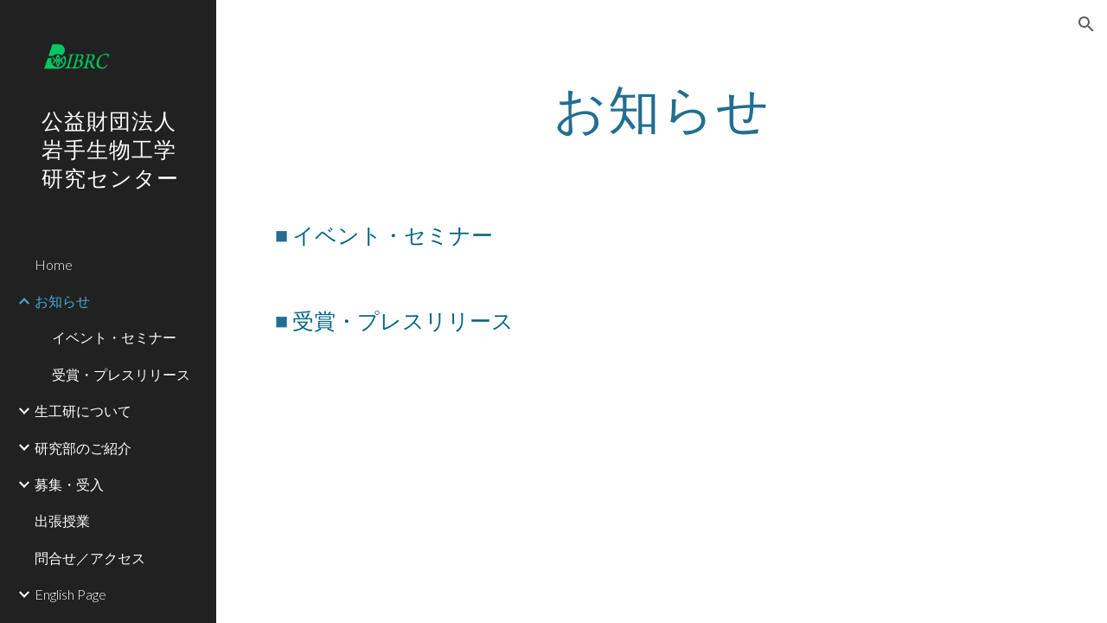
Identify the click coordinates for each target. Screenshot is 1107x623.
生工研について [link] (83, 410)
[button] (1086, 24)
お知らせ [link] (62, 300)
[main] (662, 108)
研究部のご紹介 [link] (83, 448)
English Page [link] (70, 594)
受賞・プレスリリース (403, 320)
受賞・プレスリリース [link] (121, 374)
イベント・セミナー (392, 234)
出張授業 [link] (62, 520)
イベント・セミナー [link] (114, 337)
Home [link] (54, 264)
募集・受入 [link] (69, 484)
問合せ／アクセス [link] (90, 557)
